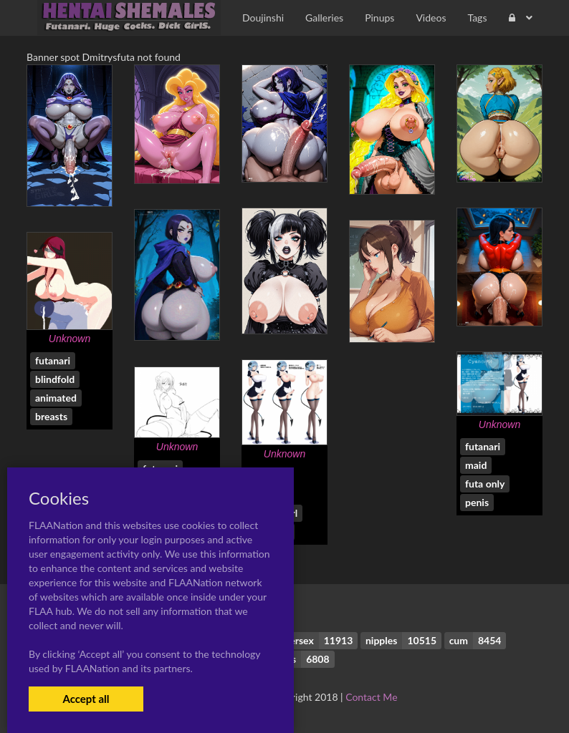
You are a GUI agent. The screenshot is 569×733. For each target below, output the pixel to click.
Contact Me (371, 697)
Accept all (85, 698)
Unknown (69, 338)
